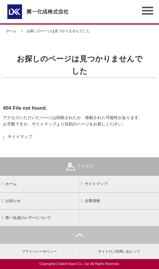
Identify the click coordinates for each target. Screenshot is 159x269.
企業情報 (92, 201)
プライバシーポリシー (39, 251)
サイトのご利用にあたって (119, 251)
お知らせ (13, 201)
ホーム (11, 31)
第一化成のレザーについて (28, 217)
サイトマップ (20, 136)
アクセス (79, 166)
